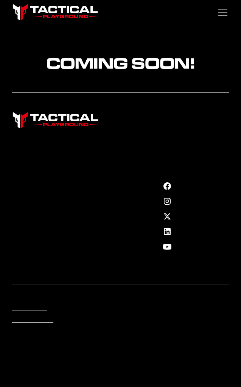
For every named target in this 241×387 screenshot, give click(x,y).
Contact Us (26, 221)
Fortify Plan (26, 185)
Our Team (24, 197)
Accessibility (27, 332)
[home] (55, 12)
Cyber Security (105, 183)
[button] (221, 12)
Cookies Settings (32, 345)
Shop (18, 209)
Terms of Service (32, 320)
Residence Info (105, 191)
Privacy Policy (29, 308)
